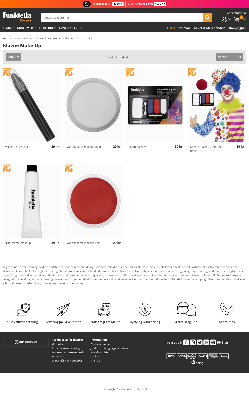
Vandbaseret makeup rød (83, 243)
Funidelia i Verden (100, 344)
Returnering (58, 356)
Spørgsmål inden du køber (67, 360)
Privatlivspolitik (99, 352)
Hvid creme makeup (18, 243)
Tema (7, 28)
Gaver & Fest (69, 28)
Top (170, 28)
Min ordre (57, 344)
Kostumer (25, 28)
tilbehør (46, 28)
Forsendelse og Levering (66, 348)
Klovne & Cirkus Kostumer (46, 38)
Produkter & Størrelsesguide (68, 352)
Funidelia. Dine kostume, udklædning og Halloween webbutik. (17, 17)
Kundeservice (26, 342)
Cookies (95, 356)
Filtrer (12, 57)
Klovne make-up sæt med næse (206, 149)
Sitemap (95, 360)
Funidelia (8, 38)
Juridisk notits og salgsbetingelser (109, 348)
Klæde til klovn (137, 147)
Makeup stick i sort (17, 147)
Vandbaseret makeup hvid (84, 147)
